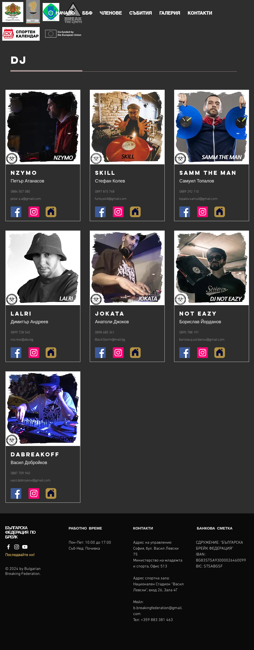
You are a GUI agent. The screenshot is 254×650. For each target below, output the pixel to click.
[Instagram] (16, 547)
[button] (87, 13)
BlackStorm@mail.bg (110, 339)
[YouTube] (25, 547)
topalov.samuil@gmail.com (198, 198)
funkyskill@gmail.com (111, 198)
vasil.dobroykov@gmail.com (30, 480)
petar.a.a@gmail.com (25, 198)
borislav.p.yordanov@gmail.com (201, 339)
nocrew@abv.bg (21, 339)
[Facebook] (8, 547)
